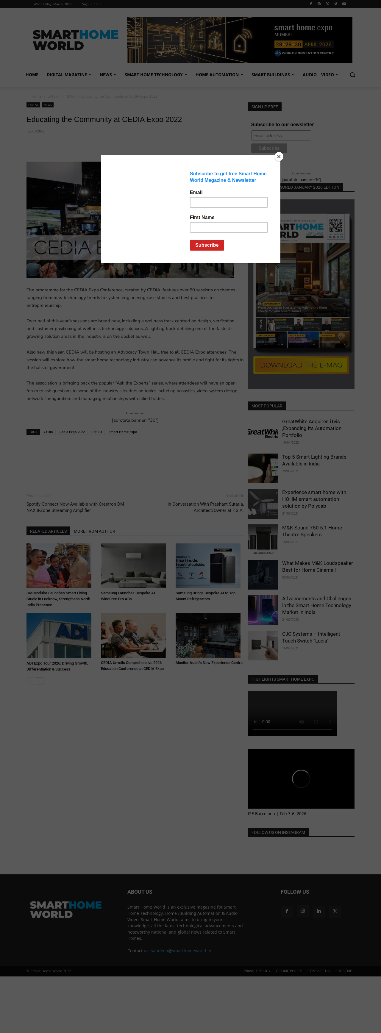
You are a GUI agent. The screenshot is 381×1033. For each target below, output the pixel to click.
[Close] (278, 156)
